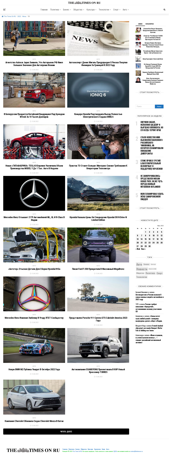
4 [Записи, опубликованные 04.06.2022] (157, 229)
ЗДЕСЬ (115, 457)
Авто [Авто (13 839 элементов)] (139, 262)
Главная (44, 9)
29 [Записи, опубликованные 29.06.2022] (146, 243)
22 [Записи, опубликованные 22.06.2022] (146, 240)
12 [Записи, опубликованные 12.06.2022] (161, 233)
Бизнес (66, 9)
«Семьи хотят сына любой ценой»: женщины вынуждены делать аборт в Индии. (149, 316)
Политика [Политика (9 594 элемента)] (150, 270)
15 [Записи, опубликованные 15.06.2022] (145, 236)
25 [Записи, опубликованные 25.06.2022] (158, 240)
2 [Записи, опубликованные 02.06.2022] (149, 229)
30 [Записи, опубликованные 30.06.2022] (149, 243)
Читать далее (66, 437)
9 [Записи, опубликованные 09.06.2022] (149, 233)
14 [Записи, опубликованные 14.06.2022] (141, 236)
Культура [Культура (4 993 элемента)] (153, 262)
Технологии (104, 9)
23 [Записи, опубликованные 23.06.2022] (149, 240)
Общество (77, 9)
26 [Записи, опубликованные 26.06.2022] (162, 240)
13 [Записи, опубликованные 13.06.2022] (137, 236)
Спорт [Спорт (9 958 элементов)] (160, 270)
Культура (91, 9)
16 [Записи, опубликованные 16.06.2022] (149, 236)
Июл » (143, 246)
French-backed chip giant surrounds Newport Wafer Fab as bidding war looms (149, 325)
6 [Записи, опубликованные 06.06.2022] (137, 233)
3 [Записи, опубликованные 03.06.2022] (153, 229)
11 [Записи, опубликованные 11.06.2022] (157, 233)
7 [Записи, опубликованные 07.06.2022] (141, 233)
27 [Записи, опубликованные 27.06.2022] (137, 243)
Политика (54, 9)
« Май (138, 246)
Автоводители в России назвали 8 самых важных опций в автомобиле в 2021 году (150, 294)
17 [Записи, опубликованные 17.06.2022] (153, 236)
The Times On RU (9, 16)
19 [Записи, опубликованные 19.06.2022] (161, 236)
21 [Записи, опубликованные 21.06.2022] (141, 240)
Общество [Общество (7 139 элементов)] (140, 270)
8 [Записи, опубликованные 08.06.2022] (145, 233)
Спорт (116, 9)
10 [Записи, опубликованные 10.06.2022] (153, 233)
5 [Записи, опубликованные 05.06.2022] (161, 229)
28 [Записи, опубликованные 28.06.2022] (142, 243)
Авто (125, 9)
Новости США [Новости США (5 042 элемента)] (152, 266)
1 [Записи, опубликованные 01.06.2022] (145, 229)
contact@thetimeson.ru (136, 457)
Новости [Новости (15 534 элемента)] (141, 266)
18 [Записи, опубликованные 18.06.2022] (157, 236)
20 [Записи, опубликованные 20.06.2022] (138, 240)
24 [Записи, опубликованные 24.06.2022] (154, 240)
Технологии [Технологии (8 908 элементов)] (141, 274)
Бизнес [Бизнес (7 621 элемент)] (146, 261)
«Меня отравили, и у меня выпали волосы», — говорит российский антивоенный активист (149, 336)
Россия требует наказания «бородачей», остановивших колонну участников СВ (149, 305)
